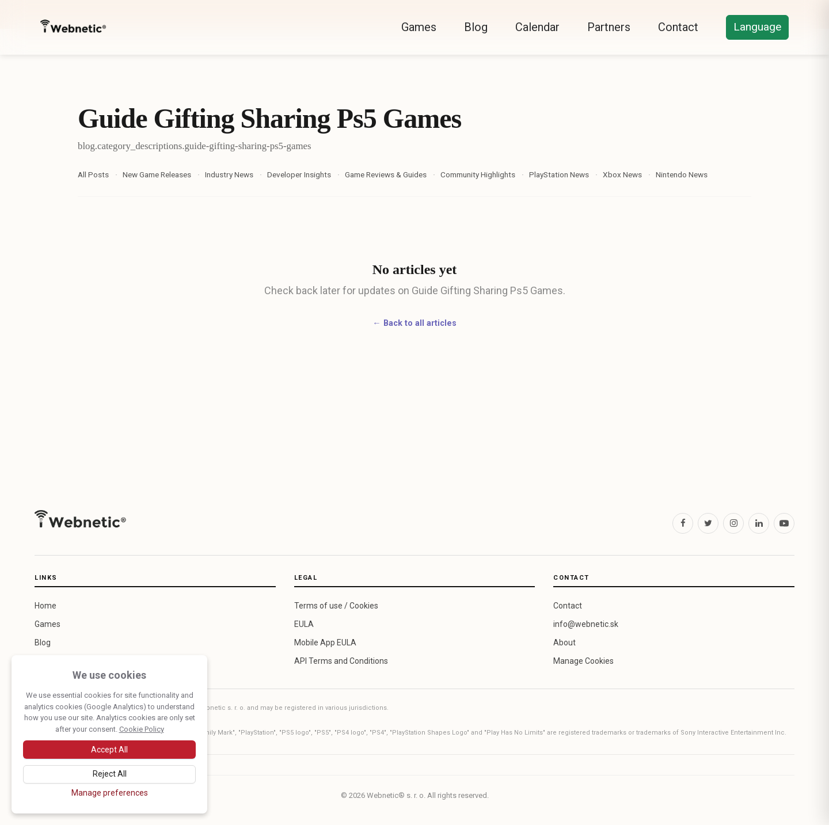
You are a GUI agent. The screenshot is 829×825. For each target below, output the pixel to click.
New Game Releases (157, 174)
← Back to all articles (414, 323)
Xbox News (622, 174)
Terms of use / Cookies (336, 605)
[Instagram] (733, 523)
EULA (304, 624)
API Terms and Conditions (341, 661)
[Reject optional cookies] (109, 774)
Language (757, 26)
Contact (678, 27)
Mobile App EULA (325, 642)
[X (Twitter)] (708, 523)
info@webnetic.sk (585, 624)
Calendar (537, 27)
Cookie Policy (141, 729)
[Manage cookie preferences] (109, 793)
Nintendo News (682, 174)
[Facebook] (682, 523)
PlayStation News (559, 174)
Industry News (229, 174)
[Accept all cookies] (109, 749)
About (564, 642)
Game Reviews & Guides (386, 174)
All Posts (93, 174)
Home (45, 605)
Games (418, 27)
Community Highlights (477, 174)
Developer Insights (299, 174)
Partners (608, 27)
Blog (476, 27)
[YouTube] (784, 523)
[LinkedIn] (758, 523)
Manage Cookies (583, 661)
